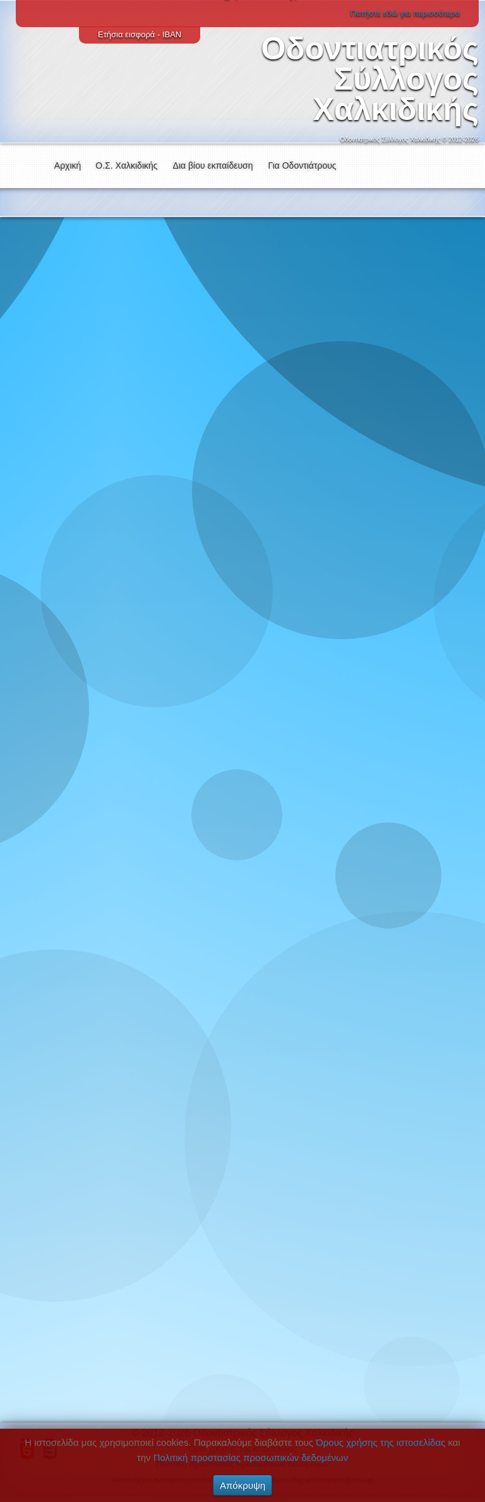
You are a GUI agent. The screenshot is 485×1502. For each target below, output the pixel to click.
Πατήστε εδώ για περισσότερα (405, 13)
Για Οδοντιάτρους (302, 165)
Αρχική (67, 165)
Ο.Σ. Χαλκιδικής (126, 165)
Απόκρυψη (242, 1485)
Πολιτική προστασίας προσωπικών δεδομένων (251, 1457)
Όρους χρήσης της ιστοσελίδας (380, 1442)
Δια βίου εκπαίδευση (213, 165)
